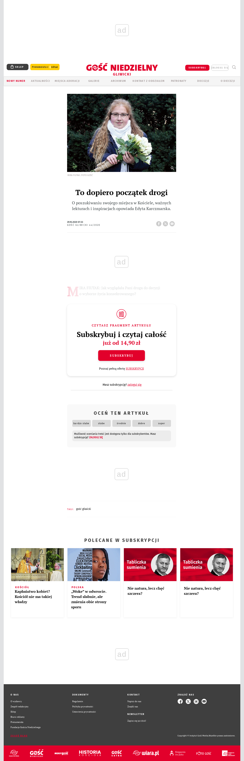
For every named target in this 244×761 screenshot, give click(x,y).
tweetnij (166, 222)
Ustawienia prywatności (84, 711)
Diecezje (203, 81)
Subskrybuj (121, 355)
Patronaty (179, 81)
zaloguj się (219, 67)
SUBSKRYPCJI (135, 368)
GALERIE (94, 81)
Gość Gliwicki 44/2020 (83, 225)
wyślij (173, 222)
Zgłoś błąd (19, 736)
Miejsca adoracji (67, 81)
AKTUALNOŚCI (40, 81)
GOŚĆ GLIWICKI (83, 509)
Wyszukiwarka (234, 67)
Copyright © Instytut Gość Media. (193, 736)
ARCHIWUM (118, 81)
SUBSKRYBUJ (197, 67)
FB (159, 222)
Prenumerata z (45, 67)
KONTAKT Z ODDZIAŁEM (149, 81)
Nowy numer (16, 81)
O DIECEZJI (228, 81)
